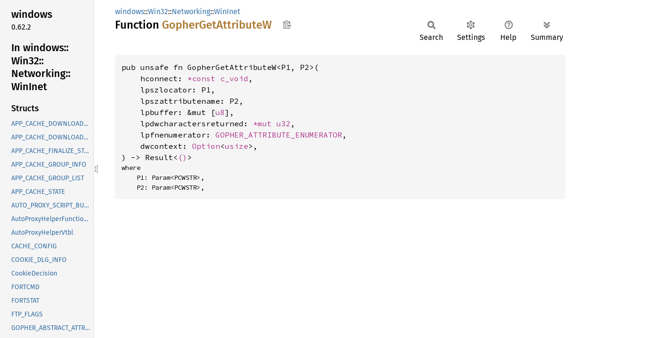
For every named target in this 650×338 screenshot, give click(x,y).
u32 (283, 123)
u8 (220, 112)
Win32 (158, 11)
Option (206, 146)
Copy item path (287, 24)
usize (236, 146)
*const (203, 78)
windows (129, 11)
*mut (264, 123)
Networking (191, 11)
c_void (234, 78)
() (182, 157)
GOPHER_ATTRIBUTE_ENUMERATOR (278, 134)
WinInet (227, 11)
